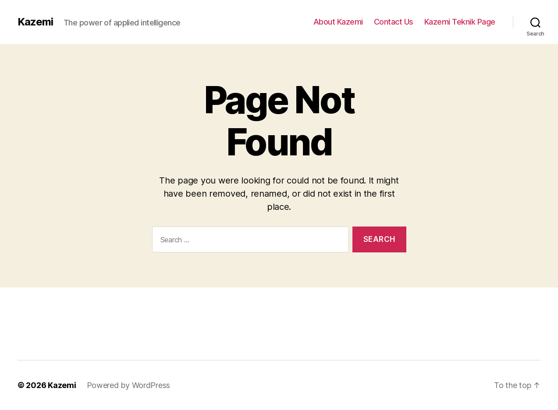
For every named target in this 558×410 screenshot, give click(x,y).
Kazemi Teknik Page (459, 21)
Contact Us (393, 21)
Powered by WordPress (129, 385)
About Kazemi (338, 21)
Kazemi (35, 22)
